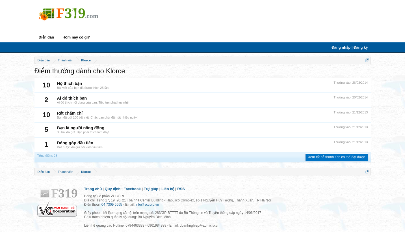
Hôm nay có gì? (76, 37)
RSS (181, 189)
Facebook (132, 189)
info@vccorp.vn (147, 205)
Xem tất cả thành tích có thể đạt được (336, 157)
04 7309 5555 (111, 205)
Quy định (113, 189)
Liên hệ (167, 189)
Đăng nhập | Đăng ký (350, 47)
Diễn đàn (46, 37)
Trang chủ (93, 189)
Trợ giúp (151, 189)
